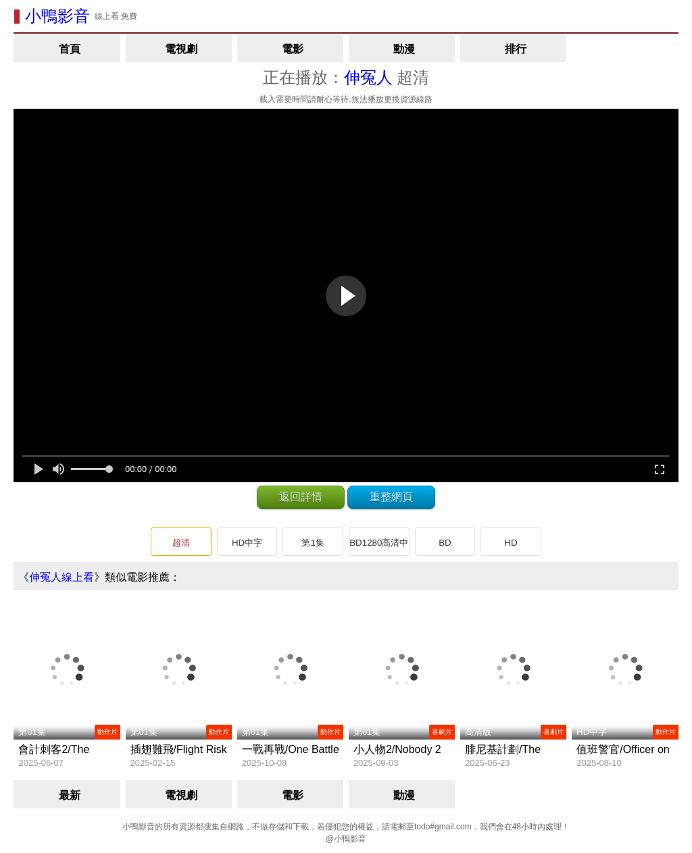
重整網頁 (391, 496)
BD (445, 543)
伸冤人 (368, 77)
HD (510, 543)
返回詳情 (300, 496)
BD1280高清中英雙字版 (378, 547)
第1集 (312, 543)
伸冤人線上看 (61, 577)
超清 (181, 543)
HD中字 (247, 543)
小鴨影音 (57, 16)
